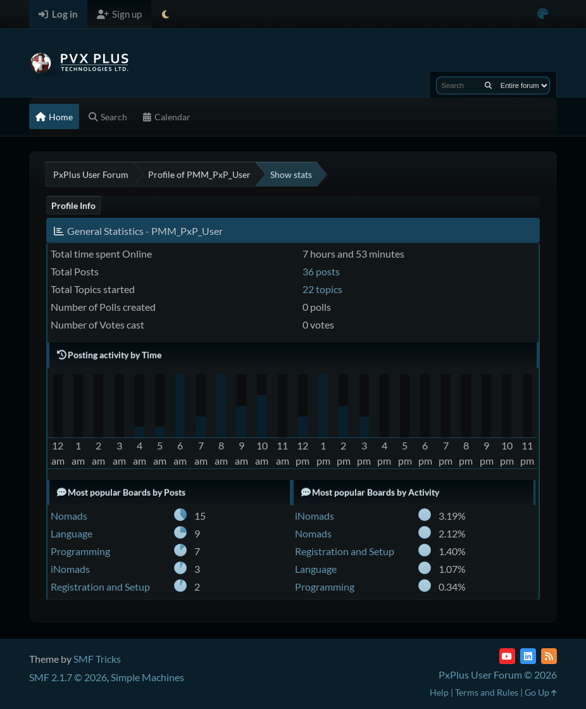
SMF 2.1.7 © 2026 (68, 677)
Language (71, 533)
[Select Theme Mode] (165, 14)
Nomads (69, 516)
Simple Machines (147, 677)
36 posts (321, 271)
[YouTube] (507, 656)
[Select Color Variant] (542, 14)
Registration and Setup (100, 586)
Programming (80, 551)
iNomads (70, 569)
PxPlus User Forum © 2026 (498, 674)
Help (439, 692)
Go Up (541, 692)
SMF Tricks (97, 659)
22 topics (322, 289)
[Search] (488, 85)
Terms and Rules (486, 692)
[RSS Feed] (549, 656)
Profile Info (73, 205)
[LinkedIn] (528, 656)
